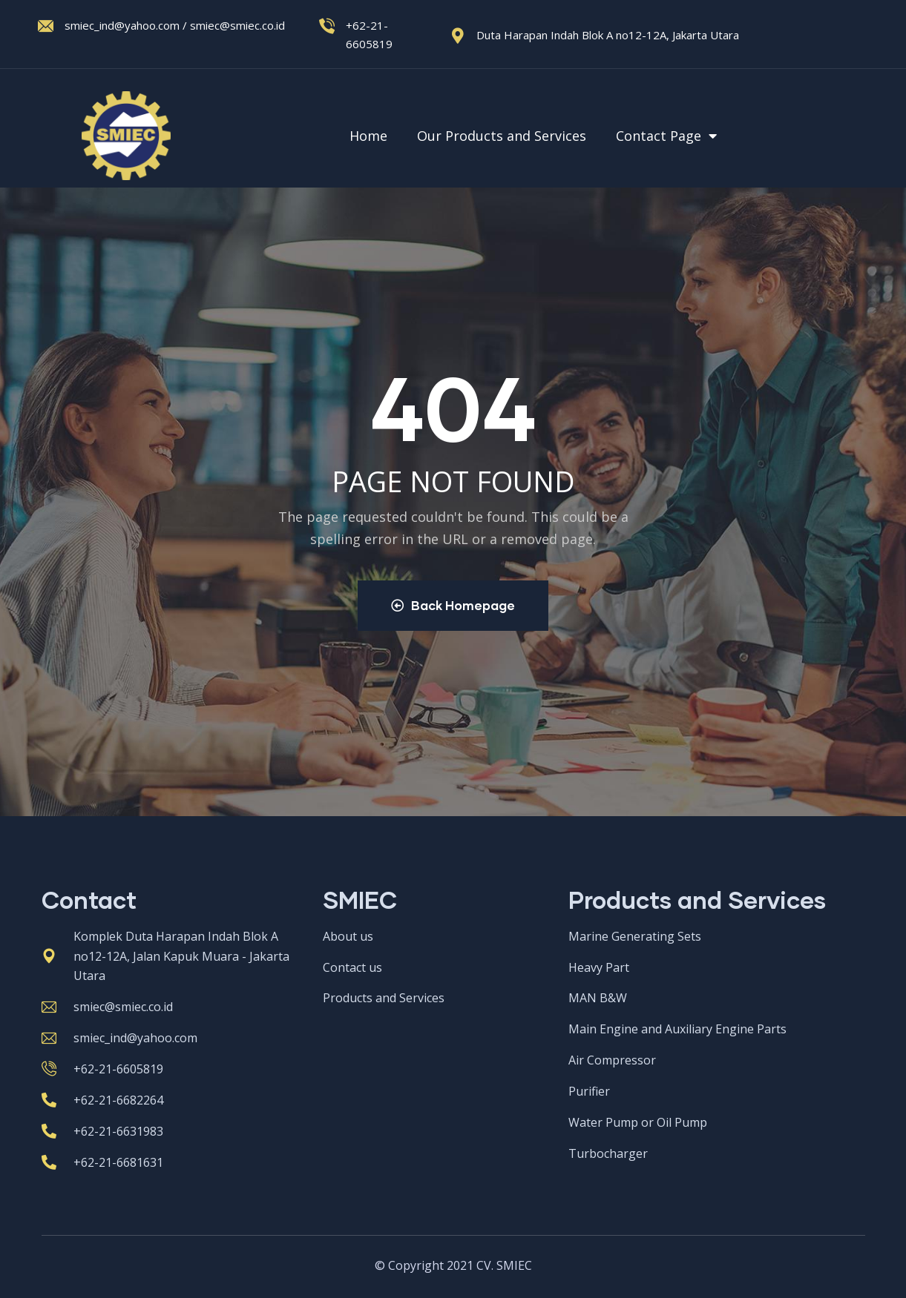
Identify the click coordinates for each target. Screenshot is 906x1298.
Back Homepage (453, 605)
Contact (89, 899)
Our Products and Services (501, 136)
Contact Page (667, 136)
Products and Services (697, 899)
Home (368, 136)
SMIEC (360, 899)
